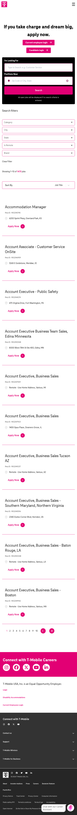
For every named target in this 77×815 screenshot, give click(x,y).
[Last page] (51, 630)
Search (38, 90)
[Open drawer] (73, 4)
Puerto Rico (7, 790)
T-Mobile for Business (38, 759)
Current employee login (38, 42)
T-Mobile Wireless (38, 750)
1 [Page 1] (6, 631)
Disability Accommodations (14, 697)
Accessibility (50, 802)
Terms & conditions (24, 802)
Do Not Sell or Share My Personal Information (31, 809)
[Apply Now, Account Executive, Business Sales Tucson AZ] (16, 480)
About (5, 784)
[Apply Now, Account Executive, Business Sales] (16, 396)
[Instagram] (6, 667)
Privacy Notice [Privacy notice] (8, 796)
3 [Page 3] (13, 631)
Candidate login (38, 50)
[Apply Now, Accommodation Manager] (16, 226)
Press (28, 784)
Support (38, 742)
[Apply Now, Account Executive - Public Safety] (16, 311)
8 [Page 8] (29, 631)
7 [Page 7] (26, 631)
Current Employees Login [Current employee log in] (13, 705)
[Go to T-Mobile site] (4, 4)
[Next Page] (43, 630)
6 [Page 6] (23, 631)
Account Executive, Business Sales (31, 376)
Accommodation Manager (25, 207)
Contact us (38, 733)
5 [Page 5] (19, 631)
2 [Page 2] (10, 631)
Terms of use (38, 802)
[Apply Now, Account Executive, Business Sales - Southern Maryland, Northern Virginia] (16, 525)
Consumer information (49, 796)
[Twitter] (26, 667)
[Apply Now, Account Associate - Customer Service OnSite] (16, 271)
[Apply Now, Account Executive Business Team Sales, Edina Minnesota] (16, 356)
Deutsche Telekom (48, 784)
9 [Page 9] (32, 631)
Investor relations (16, 784)
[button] (67, 81)
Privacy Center (33, 796)
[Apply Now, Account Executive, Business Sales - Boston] (16, 615)
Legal (5, 690)
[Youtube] (36, 667)
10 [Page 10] (37, 631)
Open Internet (7, 809)
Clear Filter (7, 161)
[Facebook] (16, 667)
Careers (36, 784)
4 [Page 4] (16, 631)
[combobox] (40, 81)
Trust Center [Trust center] (20, 796)
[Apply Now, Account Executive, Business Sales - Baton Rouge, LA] (16, 570)
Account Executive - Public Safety (31, 291)
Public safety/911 (9, 802)
